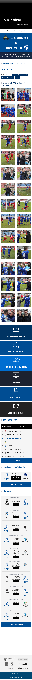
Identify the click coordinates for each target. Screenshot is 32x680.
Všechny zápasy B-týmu (16, 484)
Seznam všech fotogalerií (20, 75)
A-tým (17, 78)
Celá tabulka (16, 460)
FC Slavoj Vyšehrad (12, 19)
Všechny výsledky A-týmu (16, 624)
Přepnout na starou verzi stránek (22, 24)
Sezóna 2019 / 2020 (7, 78)
